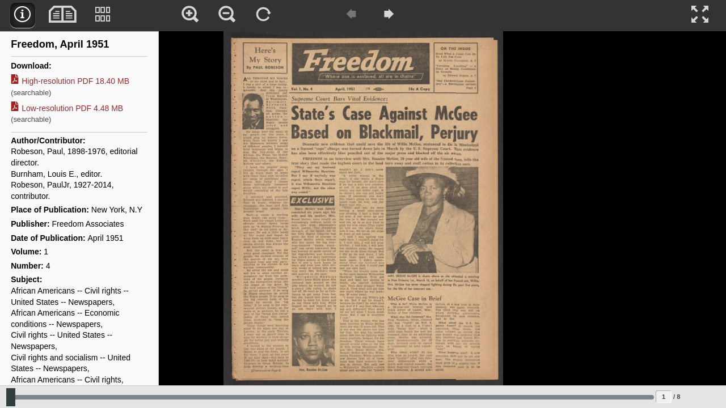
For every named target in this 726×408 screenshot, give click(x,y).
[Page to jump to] (664, 396)
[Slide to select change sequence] (330, 397)
